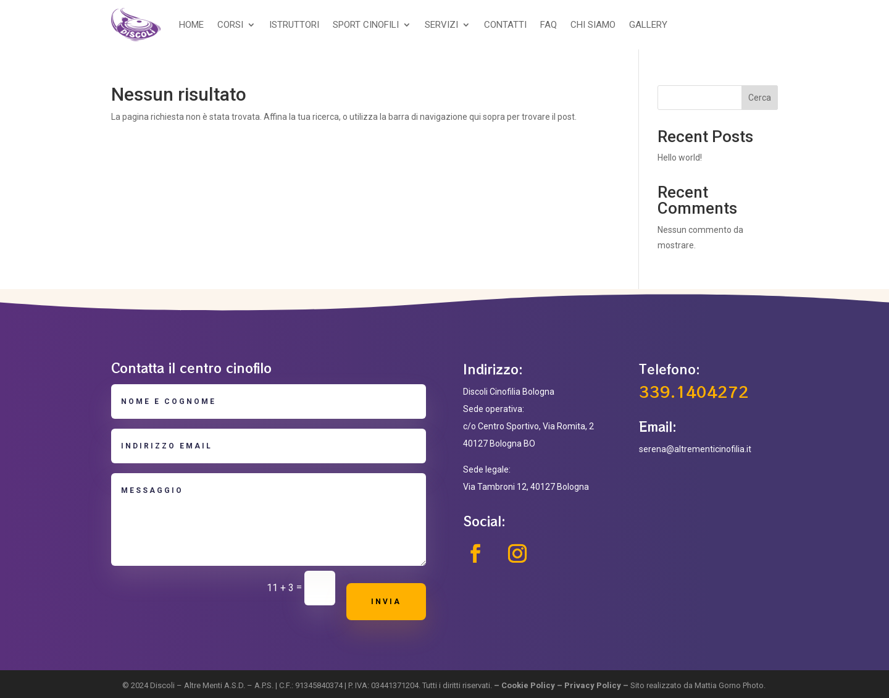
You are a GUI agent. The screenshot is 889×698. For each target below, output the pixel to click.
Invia (386, 601)
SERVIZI (441, 24)
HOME (191, 24)
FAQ (548, 24)
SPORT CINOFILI (366, 24)
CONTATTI (505, 24)
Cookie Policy (528, 685)
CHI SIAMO (593, 24)
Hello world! (679, 157)
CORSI (230, 24)
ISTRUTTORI (294, 24)
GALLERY (648, 24)
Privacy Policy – (597, 685)
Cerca (759, 98)
